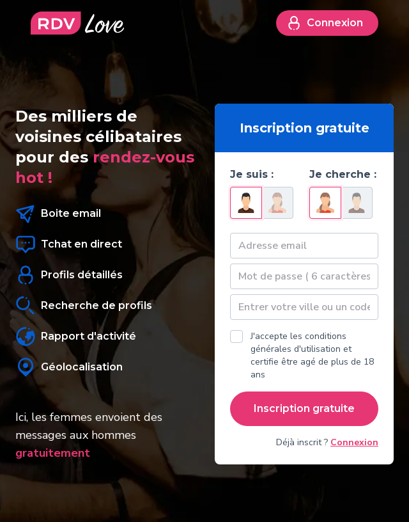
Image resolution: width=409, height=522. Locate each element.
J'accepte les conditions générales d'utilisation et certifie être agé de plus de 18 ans (312, 355)
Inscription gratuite (304, 408)
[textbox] (304, 307)
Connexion (324, 23)
